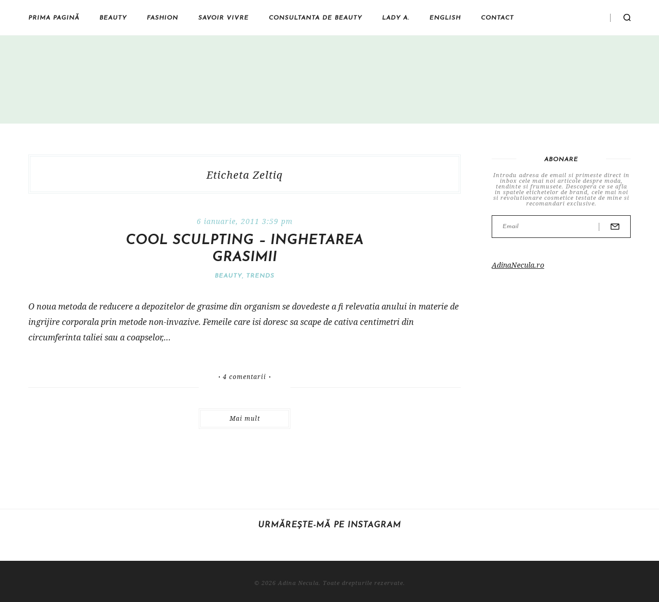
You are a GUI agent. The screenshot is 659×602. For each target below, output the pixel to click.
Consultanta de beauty (315, 18)
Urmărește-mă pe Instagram (329, 525)
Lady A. (395, 18)
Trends (260, 276)
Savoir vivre (223, 18)
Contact (497, 18)
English (445, 18)
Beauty (113, 18)
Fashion (162, 18)
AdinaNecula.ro (518, 265)
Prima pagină (53, 18)
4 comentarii (244, 377)
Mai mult (245, 418)
